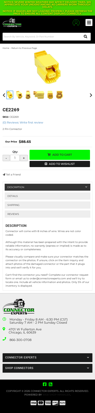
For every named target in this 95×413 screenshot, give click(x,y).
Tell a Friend (13, 174)
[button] (47, 37)
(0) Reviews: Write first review (23, 122)
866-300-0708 (20, 340)
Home (6, 48)
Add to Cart (62, 154)
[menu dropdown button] (89, 22)
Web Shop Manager (56, 394)
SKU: (6, 116)
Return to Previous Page (24, 48)
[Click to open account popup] (76, 22)
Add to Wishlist (62, 164)
